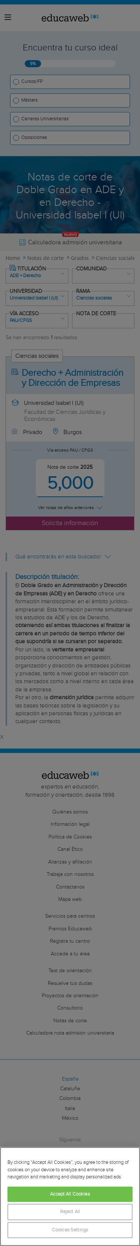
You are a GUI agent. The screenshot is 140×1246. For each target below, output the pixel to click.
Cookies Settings (70, 1230)
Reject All (70, 1212)
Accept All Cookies (70, 1194)
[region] (70, 1196)
